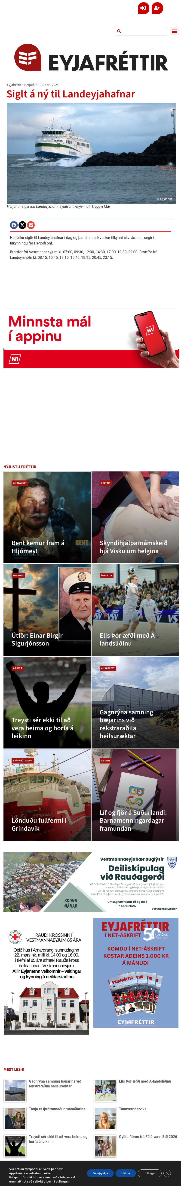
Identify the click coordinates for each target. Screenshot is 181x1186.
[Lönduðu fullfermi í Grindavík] (47, 795)
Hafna (119, 1171)
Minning (18, 575)
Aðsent (17, 668)
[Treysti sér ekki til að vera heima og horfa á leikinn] (47, 702)
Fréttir (105, 483)
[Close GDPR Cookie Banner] (167, 1171)
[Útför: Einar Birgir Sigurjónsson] (47, 610)
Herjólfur (30, 84)
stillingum (17, 1182)
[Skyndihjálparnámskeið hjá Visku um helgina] (135, 517)
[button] (174, 31)
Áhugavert (20, 483)
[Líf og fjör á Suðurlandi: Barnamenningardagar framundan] (135, 795)
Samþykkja (91, 1171)
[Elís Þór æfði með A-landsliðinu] (135, 610)
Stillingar (147, 1171)
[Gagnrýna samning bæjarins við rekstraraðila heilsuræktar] (135, 702)
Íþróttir (106, 575)
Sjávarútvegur (22, 760)
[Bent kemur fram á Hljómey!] (47, 517)
